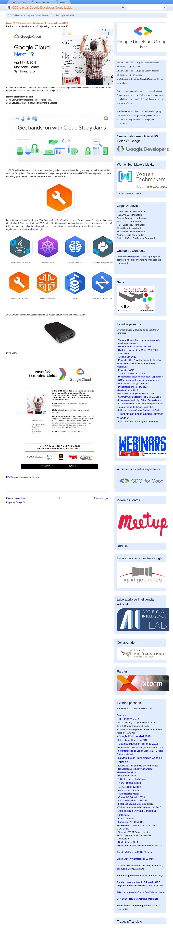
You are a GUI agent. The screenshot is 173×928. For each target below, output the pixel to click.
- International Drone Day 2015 (132, 800)
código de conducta (139, 256)
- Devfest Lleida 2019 (127, 390)
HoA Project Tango (130, 782)
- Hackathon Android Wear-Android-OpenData (139, 845)
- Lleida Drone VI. (125, 818)
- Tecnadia (122, 832)
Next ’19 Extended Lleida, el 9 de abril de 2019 (37, 23)
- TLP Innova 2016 (128, 718)
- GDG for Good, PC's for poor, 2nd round (137, 421)
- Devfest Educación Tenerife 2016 (137, 743)
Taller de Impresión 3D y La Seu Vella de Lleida (140, 892)
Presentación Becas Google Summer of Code (140, 747)
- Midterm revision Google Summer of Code (138, 410)
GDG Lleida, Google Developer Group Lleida (42, 7)
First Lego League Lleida (130, 804)
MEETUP (147, 708)
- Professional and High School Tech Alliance (139, 400)
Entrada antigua (101, 498)
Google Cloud (22, 502)
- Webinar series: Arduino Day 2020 (134, 346)
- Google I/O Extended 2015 (131, 797)
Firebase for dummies (129, 790)
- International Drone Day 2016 (132, 740)
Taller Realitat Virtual (128, 793)
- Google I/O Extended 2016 (134, 736)
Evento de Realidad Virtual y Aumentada (138, 765)
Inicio (59, 498)
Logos (62, 2)
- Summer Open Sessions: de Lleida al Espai (139, 397)
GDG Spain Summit (130, 786)
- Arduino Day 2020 (126, 357)
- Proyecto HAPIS (125, 370)
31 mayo (136, 859)
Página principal (19, 2)
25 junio (134, 852)
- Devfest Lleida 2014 (127, 842)
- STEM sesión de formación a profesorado (138, 380)
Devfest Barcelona (127, 772)
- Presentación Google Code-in (132, 383)
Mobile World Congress (138, 807)
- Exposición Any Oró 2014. (130, 822)
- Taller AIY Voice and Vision (131, 373)
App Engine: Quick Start (50, 220)
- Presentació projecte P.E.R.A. (132, 387)
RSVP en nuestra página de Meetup (22, 477)
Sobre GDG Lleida (43, 2)
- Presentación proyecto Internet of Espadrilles (140, 376)
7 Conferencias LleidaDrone (132, 779)
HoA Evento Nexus (127, 775)
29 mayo (140, 875)
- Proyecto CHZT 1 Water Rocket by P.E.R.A (139, 360)
